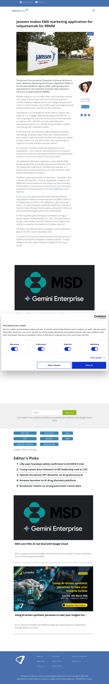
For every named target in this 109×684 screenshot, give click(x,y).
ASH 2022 (57, 186)
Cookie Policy (56, 661)
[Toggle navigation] (94, 10)
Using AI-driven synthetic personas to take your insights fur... (51, 615)
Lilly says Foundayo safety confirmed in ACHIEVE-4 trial (52, 464)
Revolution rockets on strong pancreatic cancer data (50, 485)
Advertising (40, 661)
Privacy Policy (56, 666)
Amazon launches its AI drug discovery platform (48, 480)
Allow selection (54, 365)
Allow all (89, 365)
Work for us (76, 661)
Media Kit (41, 2)
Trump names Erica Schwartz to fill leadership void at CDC (54, 469)
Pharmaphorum (20, 660)
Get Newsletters (28, 2)
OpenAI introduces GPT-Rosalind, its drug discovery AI (51, 474)
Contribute (56, 656)
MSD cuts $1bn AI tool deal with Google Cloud (41, 543)
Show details (96, 358)
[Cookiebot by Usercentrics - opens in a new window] (95, 317)
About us (39, 656)
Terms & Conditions (79, 656)
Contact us (40, 666)
